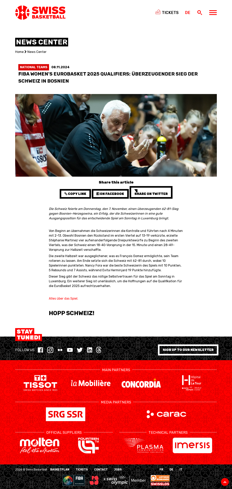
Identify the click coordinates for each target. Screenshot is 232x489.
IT (181, 469)
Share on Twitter (151, 192)
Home (19, 52)
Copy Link (75, 194)
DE (171, 469)
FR (161, 469)
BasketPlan (59, 469)
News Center (36, 52)
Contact (101, 469)
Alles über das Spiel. (63, 298)
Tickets (82, 469)
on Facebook (110, 194)
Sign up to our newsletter (188, 350)
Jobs (118, 469)
